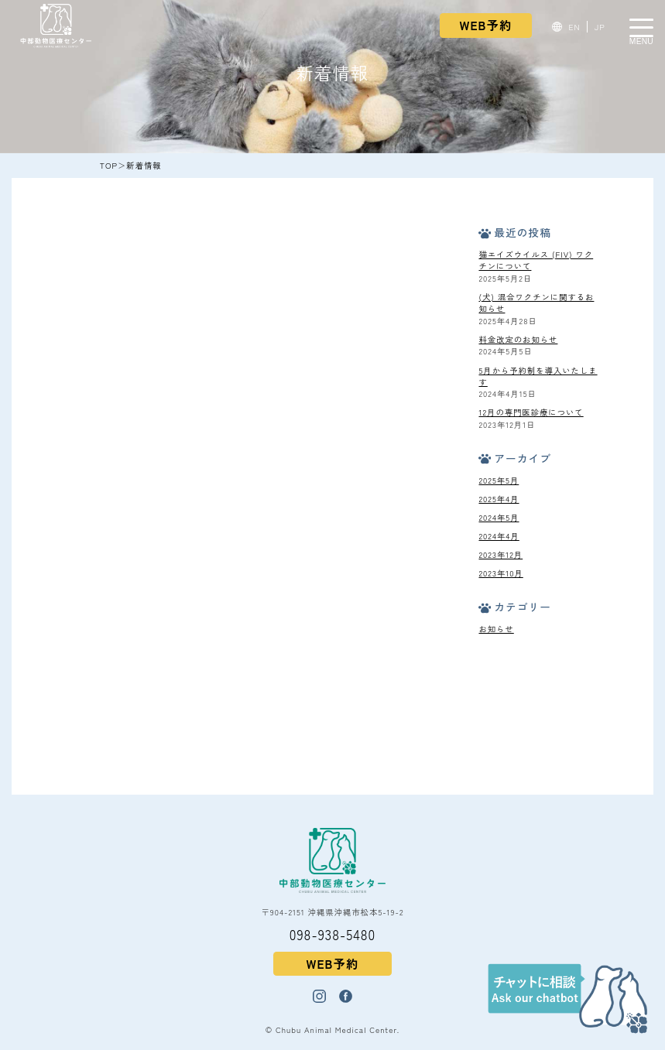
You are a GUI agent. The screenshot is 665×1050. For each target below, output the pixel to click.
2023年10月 (500, 573)
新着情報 (143, 165)
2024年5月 (498, 517)
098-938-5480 (333, 934)
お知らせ (495, 628)
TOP (109, 165)
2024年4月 (498, 536)
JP (600, 26)
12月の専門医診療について (530, 412)
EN (575, 26)
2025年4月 (498, 498)
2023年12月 (500, 554)
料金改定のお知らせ (517, 339)
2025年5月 (498, 480)
